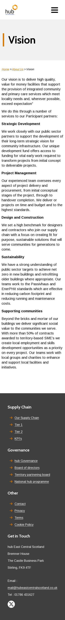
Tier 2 (19, 431)
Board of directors (27, 468)
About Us (17, 69)
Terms (19, 517)
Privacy (20, 511)
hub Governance (26, 461)
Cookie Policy (24, 524)
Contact (20, 504)
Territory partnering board (32, 474)
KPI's (18, 438)
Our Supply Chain (27, 418)
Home (5, 69)
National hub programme (32, 481)
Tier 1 (19, 425)
